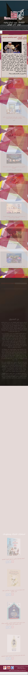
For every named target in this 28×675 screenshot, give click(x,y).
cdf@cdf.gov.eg (20, 668)
